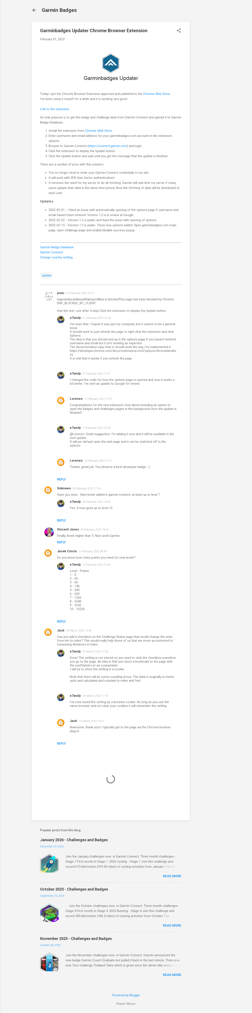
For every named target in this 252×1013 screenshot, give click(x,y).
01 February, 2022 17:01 (97, 373)
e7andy (75, 318)
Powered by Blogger (126, 995)
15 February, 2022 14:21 (98, 460)
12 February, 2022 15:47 (98, 398)
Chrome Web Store (156, 94)
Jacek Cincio (67, 551)
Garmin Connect (51, 252)
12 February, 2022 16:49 (97, 427)
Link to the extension (54, 109)
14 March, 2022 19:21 (91, 721)
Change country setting (56, 257)
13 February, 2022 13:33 (97, 564)
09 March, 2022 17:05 (95, 651)
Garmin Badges (59, 10)
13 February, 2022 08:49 (92, 551)
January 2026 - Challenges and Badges (74, 840)
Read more (172, 876)
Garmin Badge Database (57, 247)
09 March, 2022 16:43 (78, 630)
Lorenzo (76, 399)
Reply (61, 479)
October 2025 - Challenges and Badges (74, 889)
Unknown (64, 488)
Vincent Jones (68, 529)
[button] (178, 31)
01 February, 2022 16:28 (97, 317)
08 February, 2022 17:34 (87, 488)
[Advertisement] (206, 85)
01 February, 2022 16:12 (80, 293)
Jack (60, 630)
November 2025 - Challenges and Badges (76, 938)
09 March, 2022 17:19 (95, 695)
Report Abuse (126, 1004)
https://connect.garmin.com (107, 146)
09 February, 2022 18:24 (95, 529)
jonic (60, 293)
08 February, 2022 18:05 (97, 501)
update (47, 275)
